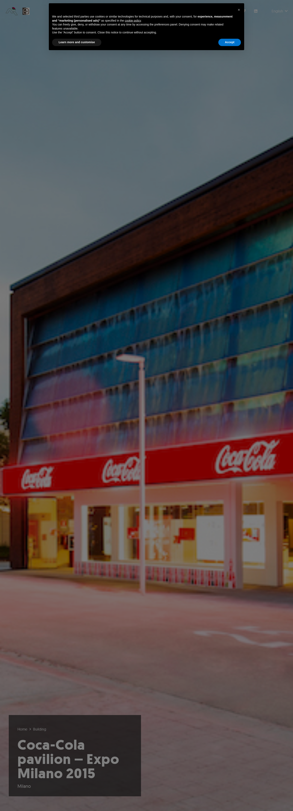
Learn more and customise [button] (77, 42)
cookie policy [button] (133, 20)
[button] (239, 10)
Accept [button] (229, 42)
